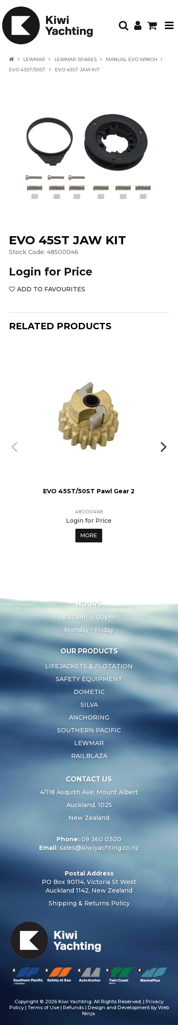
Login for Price (50, 271)
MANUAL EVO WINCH (131, 59)
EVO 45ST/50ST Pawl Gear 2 (89, 491)
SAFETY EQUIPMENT (89, 679)
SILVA (89, 705)
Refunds (73, 1007)
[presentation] (15, 446)
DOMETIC (89, 692)
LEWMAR (34, 59)
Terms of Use (43, 1007)
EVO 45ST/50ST (27, 70)
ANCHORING (89, 717)
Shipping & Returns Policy (89, 903)
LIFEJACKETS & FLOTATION (89, 666)
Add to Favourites (51, 289)
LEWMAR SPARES (76, 59)
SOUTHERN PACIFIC (89, 730)
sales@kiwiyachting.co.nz (99, 848)
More (88, 535)
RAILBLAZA (89, 756)
